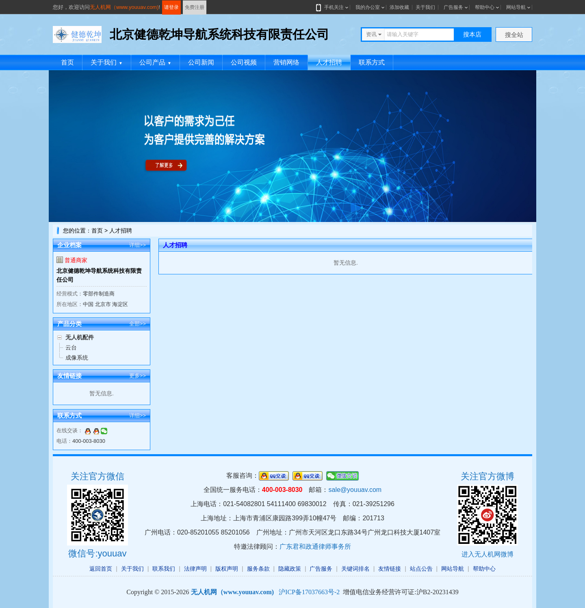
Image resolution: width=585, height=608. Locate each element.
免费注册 (194, 7)
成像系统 (76, 357)
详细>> (137, 245)
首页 (67, 62)
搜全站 (514, 34)
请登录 (171, 7)
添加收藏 (399, 7)
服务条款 (258, 568)
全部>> (137, 324)
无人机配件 (79, 337)
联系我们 (163, 568)
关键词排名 (355, 568)
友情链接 (389, 568)
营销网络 (286, 62)
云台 (71, 347)
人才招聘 (329, 62)
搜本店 (472, 34)
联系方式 (372, 62)
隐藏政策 (289, 568)
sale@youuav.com (354, 489)
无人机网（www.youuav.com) (124, 7)
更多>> (137, 376)
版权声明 (226, 568)
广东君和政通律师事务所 (315, 546)
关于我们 (425, 7)
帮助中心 (484, 7)
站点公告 (421, 568)
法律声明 (195, 568)
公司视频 (244, 62)
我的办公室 (367, 7)
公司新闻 (201, 62)
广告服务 (453, 7)
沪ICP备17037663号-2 (309, 592)
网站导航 (516, 7)
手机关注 (332, 7)
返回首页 (100, 568)
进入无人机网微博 (488, 554)
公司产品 (155, 62)
